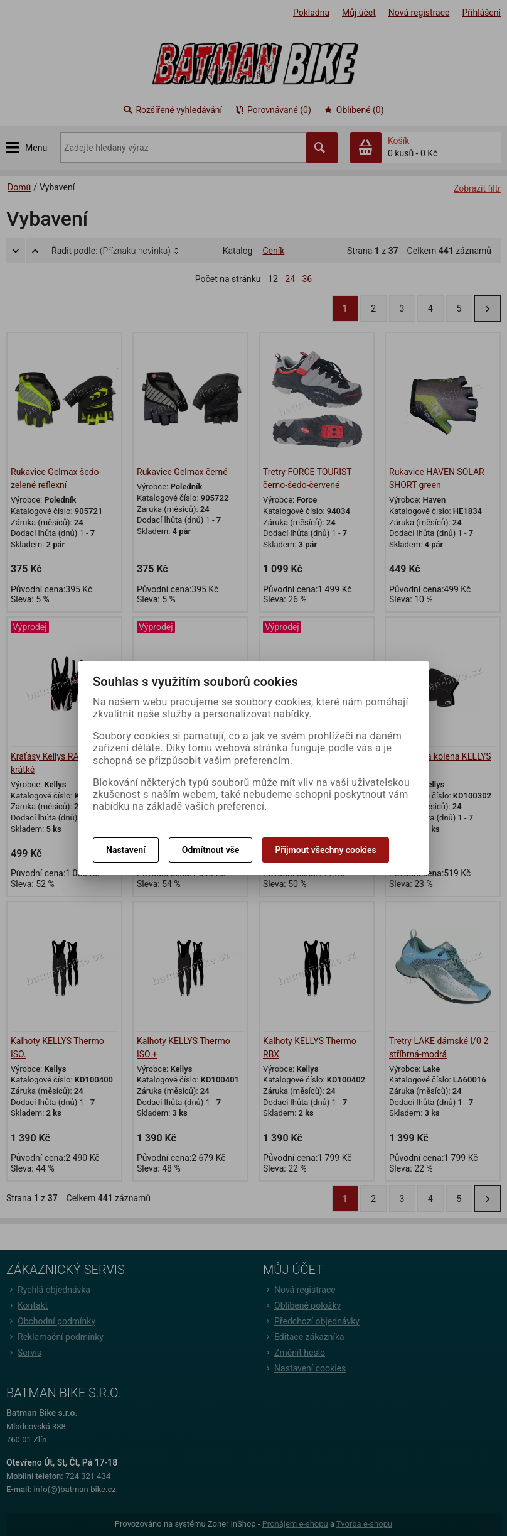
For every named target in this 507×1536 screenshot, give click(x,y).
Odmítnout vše (211, 850)
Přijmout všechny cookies (325, 850)
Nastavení (126, 850)
